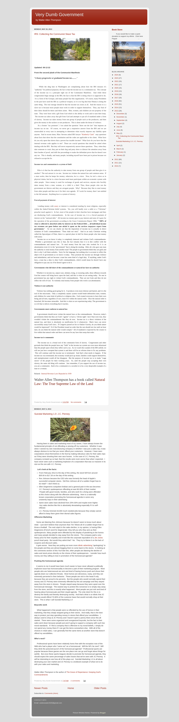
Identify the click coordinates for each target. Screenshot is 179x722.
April (118, 145)
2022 (116, 81)
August (119, 123)
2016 (116, 101)
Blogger (103, 713)
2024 (116, 75)
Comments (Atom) (51, 693)
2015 (116, 104)
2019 (116, 91)
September (120, 120)
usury (56, 206)
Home (71, 688)
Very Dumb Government (59, 14)
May (118, 133)
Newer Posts (40, 688)
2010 (116, 166)
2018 (116, 94)
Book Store (117, 30)
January (119, 155)
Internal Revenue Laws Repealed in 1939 (56, 374)
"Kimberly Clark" (88, 134)
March (119, 149)
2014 (116, 107)
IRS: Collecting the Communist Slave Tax (54, 34)
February (120, 152)
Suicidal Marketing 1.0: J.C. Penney (52, 414)
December (120, 114)
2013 (116, 111)
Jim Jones (98, 538)
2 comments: (76, 681)
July (118, 127)
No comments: (76, 402)
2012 (116, 159)
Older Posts (100, 688)
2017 (116, 98)
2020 (116, 88)
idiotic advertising (85, 545)
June (118, 130)
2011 (116, 163)
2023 (116, 78)
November (120, 117)
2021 (116, 85)
